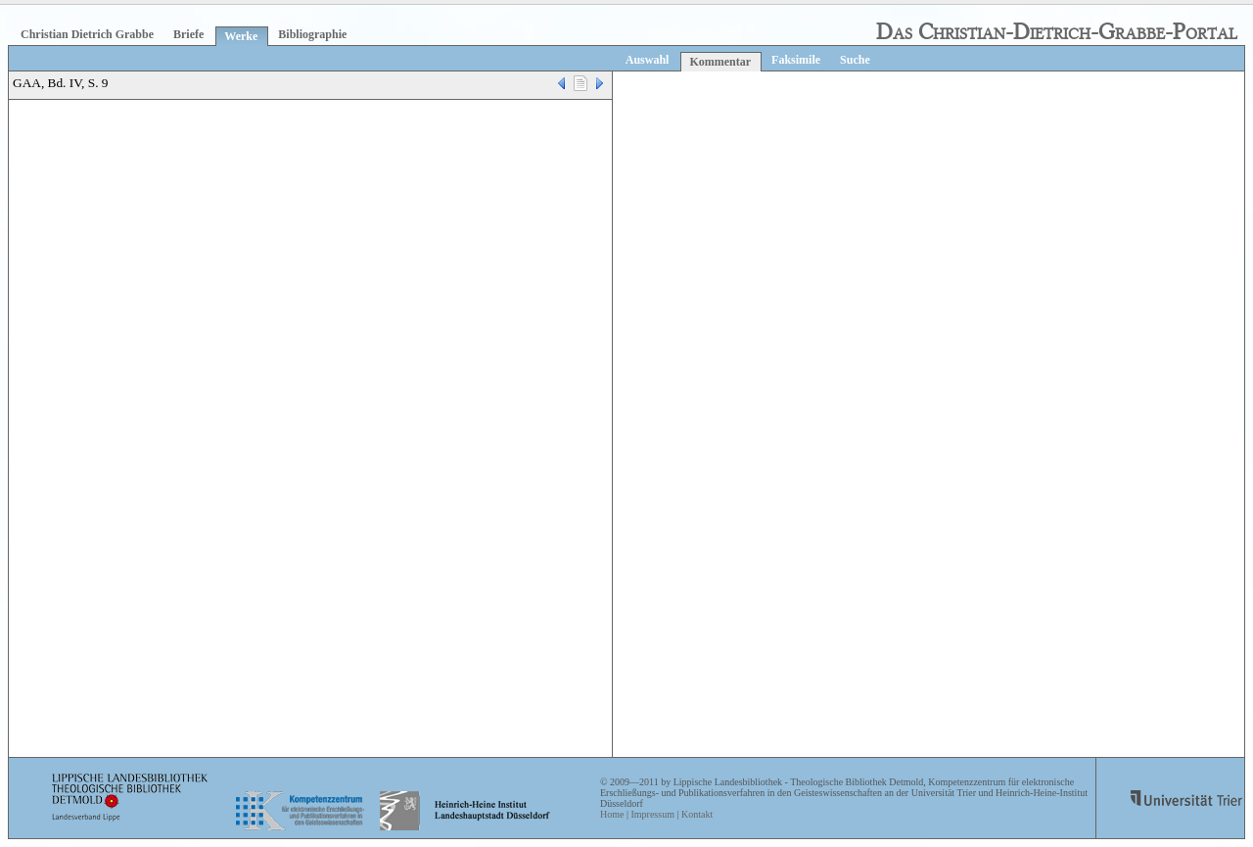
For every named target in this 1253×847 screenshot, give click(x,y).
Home (612, 814)
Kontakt (697, 814)
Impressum (651, 814)
